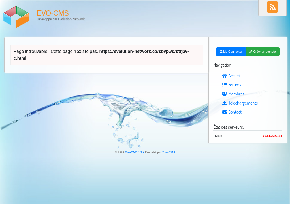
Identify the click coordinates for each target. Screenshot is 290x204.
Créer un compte (262, 51)
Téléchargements (240, 103)
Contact (232, 112)
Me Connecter (231, 51)
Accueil (231, 75)
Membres (233, 94)
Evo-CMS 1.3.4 (134, 152)
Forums (231, 85)
